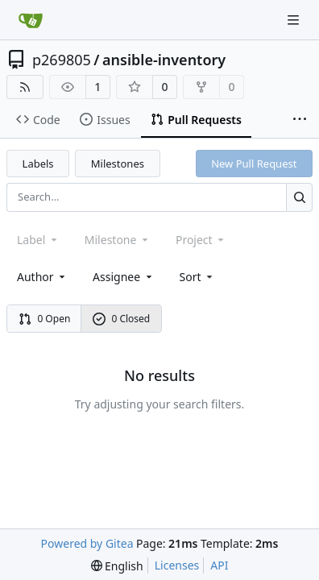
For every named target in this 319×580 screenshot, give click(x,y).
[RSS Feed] (25, 87)
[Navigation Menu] (295, 19)
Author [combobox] (42, 276)
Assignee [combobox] (124, 276)
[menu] (197, 276)
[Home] (30, 20)
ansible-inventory (164, 60)
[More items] (300, 120)
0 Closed (122, 318)
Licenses (177, 565)
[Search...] (299, 197)
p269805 (61, 60)
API (219, 565)
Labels (38, 163)
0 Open (45, 318)
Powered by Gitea (87, 543)
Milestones (117, 163)
